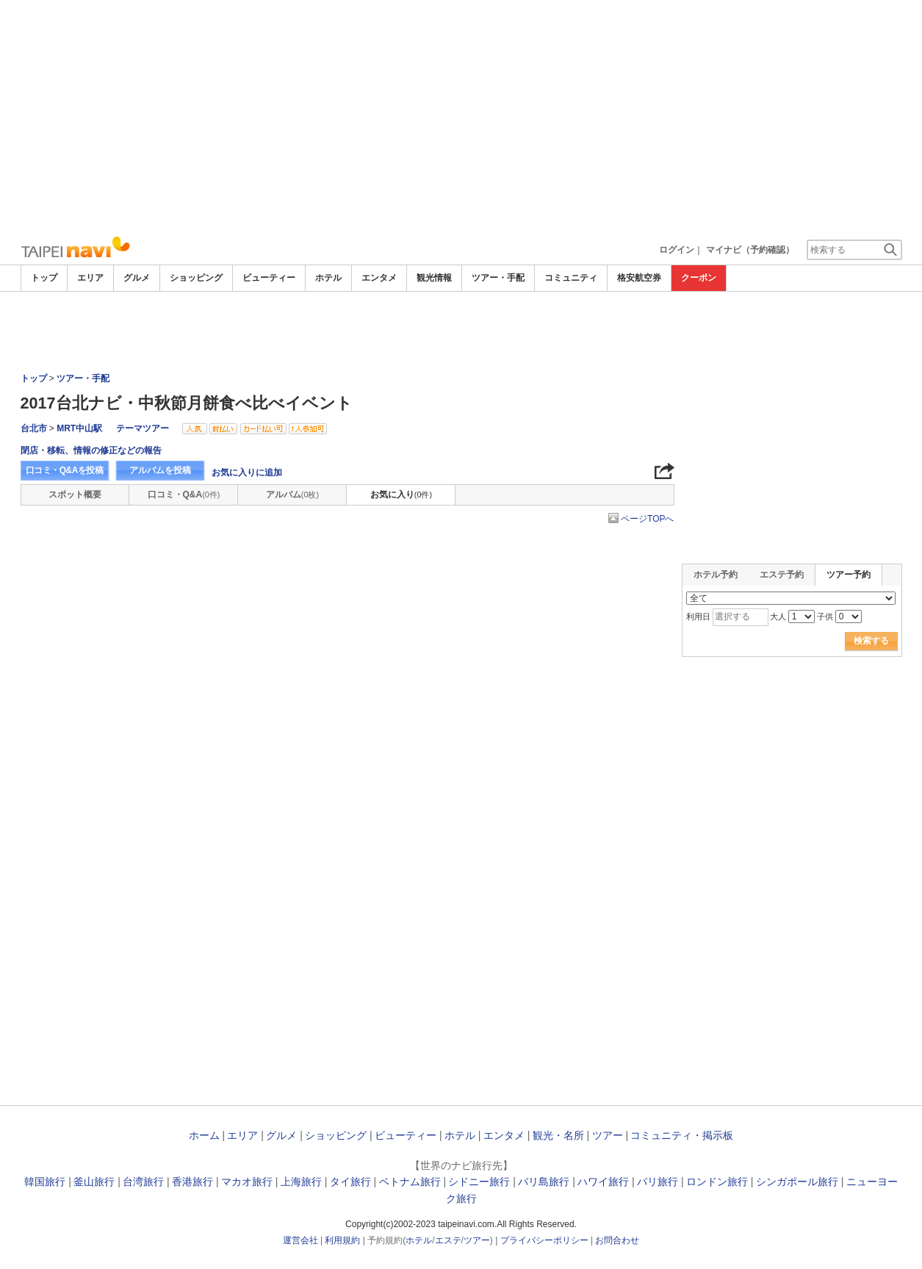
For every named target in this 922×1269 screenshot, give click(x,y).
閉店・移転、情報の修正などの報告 (91, 450)
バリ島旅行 (543, 1181)
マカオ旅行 (247, 1181)
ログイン (676, 250)
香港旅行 (192, 1181)
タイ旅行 (350, 1181)
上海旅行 (301, 1181)
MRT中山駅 (79, 428)
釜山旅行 (94, 1181)
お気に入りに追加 (247, 472)
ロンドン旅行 (717, 1181)
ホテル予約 (716, 574)
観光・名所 (558, 1135)
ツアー (607, 1135)
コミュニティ (570, 278)
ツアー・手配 (498, 278)
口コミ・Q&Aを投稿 (65, 470)
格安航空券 (639, 278)
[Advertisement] (461, 117)
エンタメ (379, 278)
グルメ (136, 278)
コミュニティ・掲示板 (681, 1135)
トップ (44, 278)
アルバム (292, 494)
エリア (90, 278)
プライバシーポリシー (544, 1240)
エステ (448, 1240)
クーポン (698, 278)
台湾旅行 (143, 1181)
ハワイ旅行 (603, 1181)
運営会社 (300, 1240)
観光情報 (434, 278)
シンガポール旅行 (797, 1181)
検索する (871, 641)
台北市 (34, 428)
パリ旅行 (657, 1181)
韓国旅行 (44, 1181)
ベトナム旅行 (410, 1181)
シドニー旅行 (479, 1181)
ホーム (204, 1135)
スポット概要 (74, 494)
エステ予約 (782, 574)
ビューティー (268, 278)
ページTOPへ (647, 519)
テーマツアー (142, 428)
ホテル (328, 278)
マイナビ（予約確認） (750, 250)
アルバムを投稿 (160, 470)
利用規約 (342, 1240)
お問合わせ (617, 1240)
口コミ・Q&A (184, 494)
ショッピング (196, 278)
